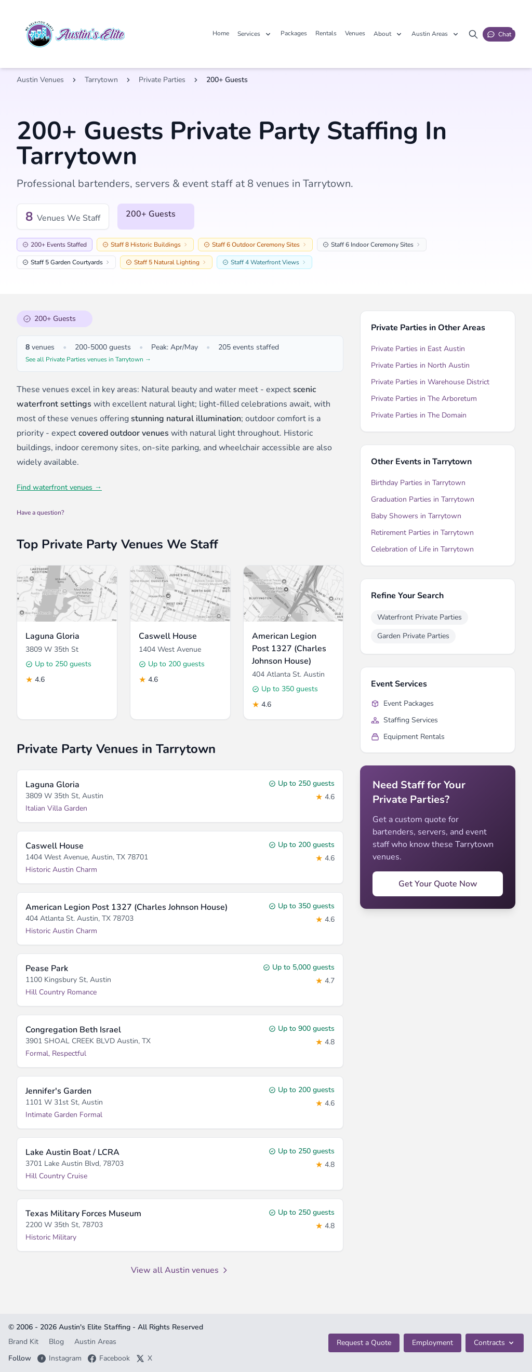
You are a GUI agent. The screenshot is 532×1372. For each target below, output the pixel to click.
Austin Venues (40, 80)
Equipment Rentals (408, 737)
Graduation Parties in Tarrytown (422, 499)
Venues (355, 33)
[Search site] (473, 34)
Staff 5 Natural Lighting (166, 262)
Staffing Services (404, 720)
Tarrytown (101, 80)
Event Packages (402, 703)
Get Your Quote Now (437, 884)
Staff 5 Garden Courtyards (66, 262)
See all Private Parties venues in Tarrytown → (88, 359)
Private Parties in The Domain (419, 415)
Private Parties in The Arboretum (424, 398)
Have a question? (40, 512)
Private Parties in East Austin (418, 349)
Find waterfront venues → (59, 487)
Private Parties (162, 80)
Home (220, 33)
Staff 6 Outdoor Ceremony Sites (255, 244)
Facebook (109, 1358)
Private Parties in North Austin (420, 365)
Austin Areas (95, 1342)
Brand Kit (24, 1342)
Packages (294, 33)
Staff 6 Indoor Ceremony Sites (372, 244)
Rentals (326, 33)
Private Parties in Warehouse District (430, 382)
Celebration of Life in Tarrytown (422, 549)
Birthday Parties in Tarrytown (418, 483)
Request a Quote (364, 1343)
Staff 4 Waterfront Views (264, 262)
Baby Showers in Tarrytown (416, 516)
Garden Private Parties (413, 636)
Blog (57, 1342)
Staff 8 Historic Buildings (145, 244)
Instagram (59, 1358)
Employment (432, 1343)
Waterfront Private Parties (419, 617)
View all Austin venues (180, 1270)
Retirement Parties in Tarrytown (422, 532)
